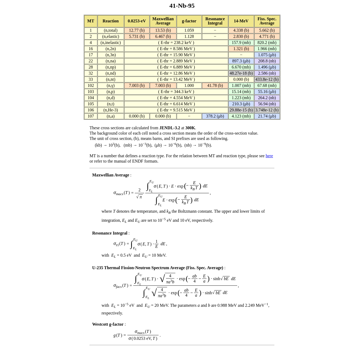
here (269, 156)
